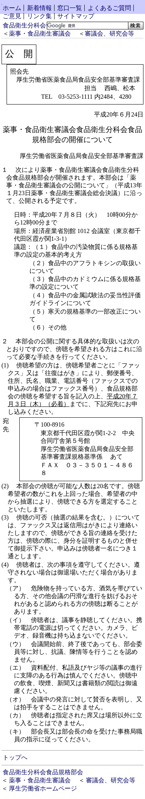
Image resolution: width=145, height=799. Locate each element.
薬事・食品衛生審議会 (40, 33)
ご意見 (12, 16)
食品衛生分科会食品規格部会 (43, 25)
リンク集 (39, 16)
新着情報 (39, 8)
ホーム (12, 8)
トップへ (15, 757)
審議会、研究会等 (109, 33)
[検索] (86, 25)
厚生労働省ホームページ (43, 788)
